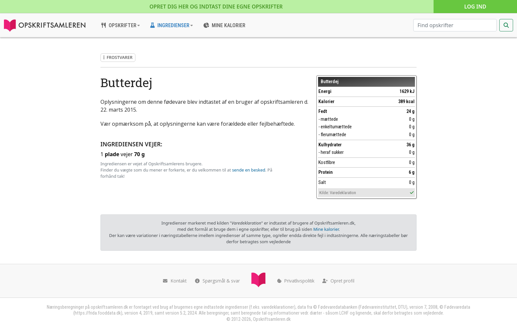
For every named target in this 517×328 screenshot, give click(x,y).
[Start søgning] (506, 25)
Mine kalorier (325, 229)
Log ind (475, 6)
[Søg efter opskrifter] (455, 25)
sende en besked (248, 170)
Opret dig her (216, 6)
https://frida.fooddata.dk (98, 313)
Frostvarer (118, 57)
